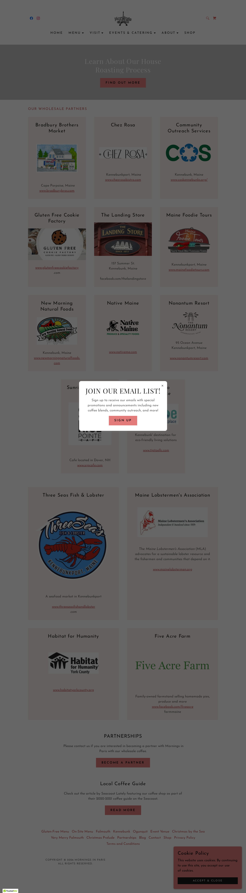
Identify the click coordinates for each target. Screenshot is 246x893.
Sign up (123, 420)
